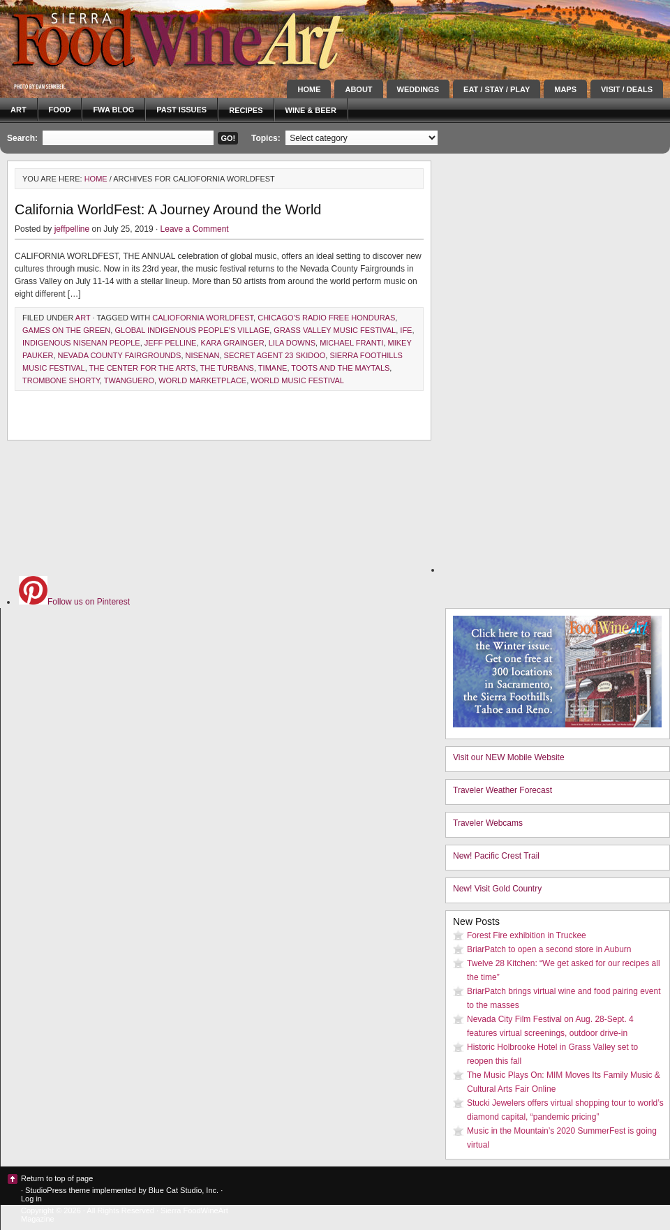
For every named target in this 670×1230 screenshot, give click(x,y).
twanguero (129, 380)
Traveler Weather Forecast (502, 790)
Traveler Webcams (488, 823)
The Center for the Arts (142, 368)
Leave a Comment (195, 229)
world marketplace (202, 380)
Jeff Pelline (170, 343)
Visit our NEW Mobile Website (509, 757)
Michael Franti (351, 343)
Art (18, 109)
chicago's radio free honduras (326, 317)
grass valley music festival (335, 330)
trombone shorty (61, 380)
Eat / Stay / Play (496, 89)
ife (406, 330)
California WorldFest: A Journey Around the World (168, 209)
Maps (565, 89)
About (358, 89)
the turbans (227, 368)
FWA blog (113, 109)
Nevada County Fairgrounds (119, 355)
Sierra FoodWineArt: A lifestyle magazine (125, 38)
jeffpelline (71, 229)
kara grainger (233, 343)
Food (60, 109)
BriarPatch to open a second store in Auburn (549, 949)
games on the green (66, 330)
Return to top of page (57, 1178)
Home (308, 89)
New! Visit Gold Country (497, 889)
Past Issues (181, 109)
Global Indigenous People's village (191, 330)
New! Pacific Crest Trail (496, 856)
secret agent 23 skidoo (275, 355)
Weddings (418, 89)
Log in (31, 1198)
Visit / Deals (627, 89)
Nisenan (203, 355)
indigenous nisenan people (81, 343)
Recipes (245, 110)
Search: (22, 138)
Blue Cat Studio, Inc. (183, 1190)
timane (273, 368)
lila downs (292, 343)
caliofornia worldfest (202, 317)
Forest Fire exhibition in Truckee (526, 935)
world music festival (297, 380)
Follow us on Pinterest (74, 602)
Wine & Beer (310, 110)
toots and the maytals (340, 368)
